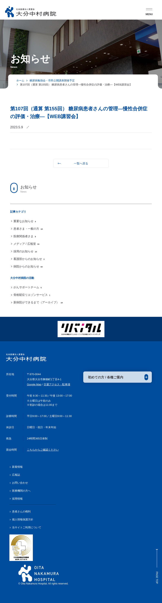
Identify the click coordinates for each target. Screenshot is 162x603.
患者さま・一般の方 (28, 228)
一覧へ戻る (81, 163)
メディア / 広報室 (26, 243)
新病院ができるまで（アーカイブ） (38, 302)
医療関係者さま (24, 236)
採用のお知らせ (25, 251)
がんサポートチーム (27, 287)
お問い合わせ (20, 482)
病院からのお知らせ (28, 266)
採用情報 (17, 498)
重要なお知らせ (24, 221)
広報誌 (16, 474)
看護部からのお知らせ (28, 258)
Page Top (157, 566)
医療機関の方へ (21, 490)
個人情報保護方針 (22, 519)
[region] (81, 236)
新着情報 (17, 466)
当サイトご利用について (26, 527)
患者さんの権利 (21, 511)
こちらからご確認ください (43, 449)
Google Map (34, 384)
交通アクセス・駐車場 (57, 384)
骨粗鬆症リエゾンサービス (31, 294)
